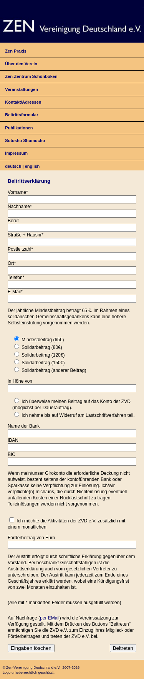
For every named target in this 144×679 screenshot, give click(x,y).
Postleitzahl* (20, 249)
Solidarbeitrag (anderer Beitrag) (54, 370)
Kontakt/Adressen (23, 102)
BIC (11, 454)
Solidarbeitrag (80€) (42, 347)
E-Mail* (15, 291)
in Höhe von (20, 381)
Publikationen (19, 128)
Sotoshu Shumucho (25, 140)
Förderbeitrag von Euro (31, 537)
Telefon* (16, 277)
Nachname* (20, 206)
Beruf (13, 220)
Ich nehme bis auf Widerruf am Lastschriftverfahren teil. (78, 415)
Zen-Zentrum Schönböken (31, 76)
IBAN (13, 440)
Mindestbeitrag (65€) (43, 339)
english (32, 166)
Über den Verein (21, 63)
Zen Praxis (15, 51)
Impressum (16, 153)
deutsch (13, 166)
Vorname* (18, 192)
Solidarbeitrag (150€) (43, 362)
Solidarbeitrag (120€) (43, 355)
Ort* (12, 263)
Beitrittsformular (21, 114)
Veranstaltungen (21, 89)
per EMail (50, 618)
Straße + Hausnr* (25, 235)
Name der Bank (24, 426)
